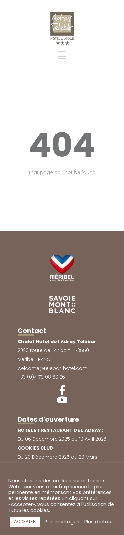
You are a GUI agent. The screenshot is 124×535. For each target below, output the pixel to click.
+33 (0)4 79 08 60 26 (41, 377)
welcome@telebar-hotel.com (52, 368)
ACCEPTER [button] (25, 522)
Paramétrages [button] (62, 522)
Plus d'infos (97, 522)
